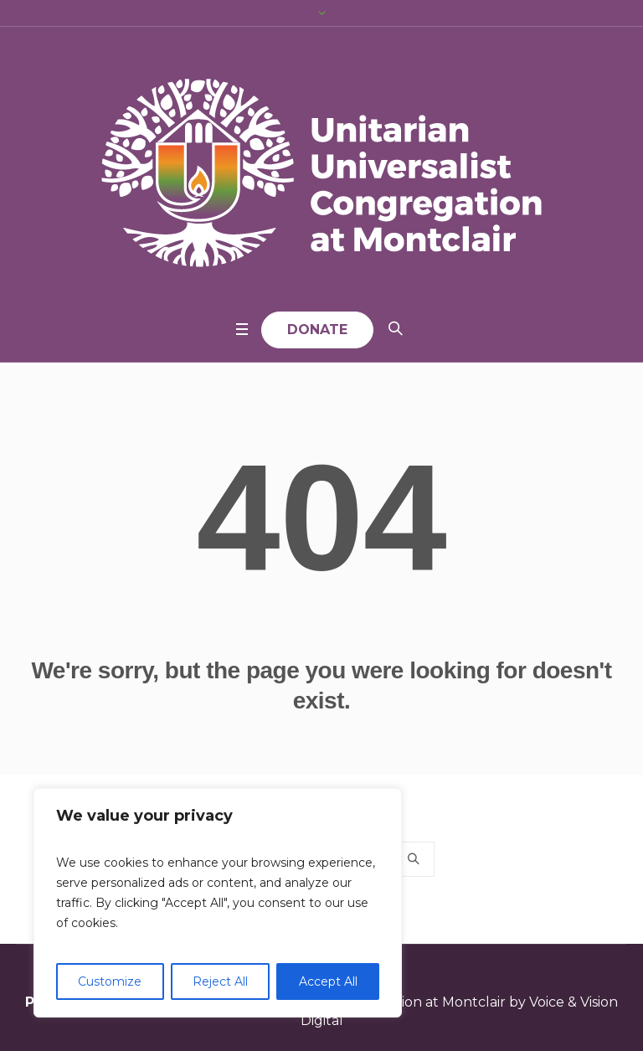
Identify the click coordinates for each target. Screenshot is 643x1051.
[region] (217, 903)
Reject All (220, 981)
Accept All (328, 981)
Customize (109, 981)
